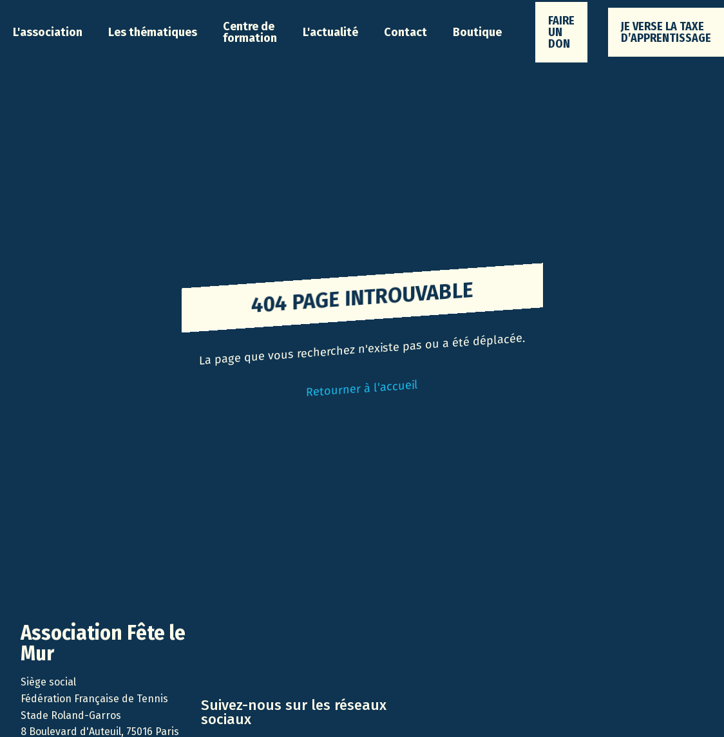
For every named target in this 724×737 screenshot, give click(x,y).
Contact (405, 32)
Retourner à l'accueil (362, 388)
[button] (47, 32)
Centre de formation (250, 32)
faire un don (561, 32)
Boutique (477, 32)
